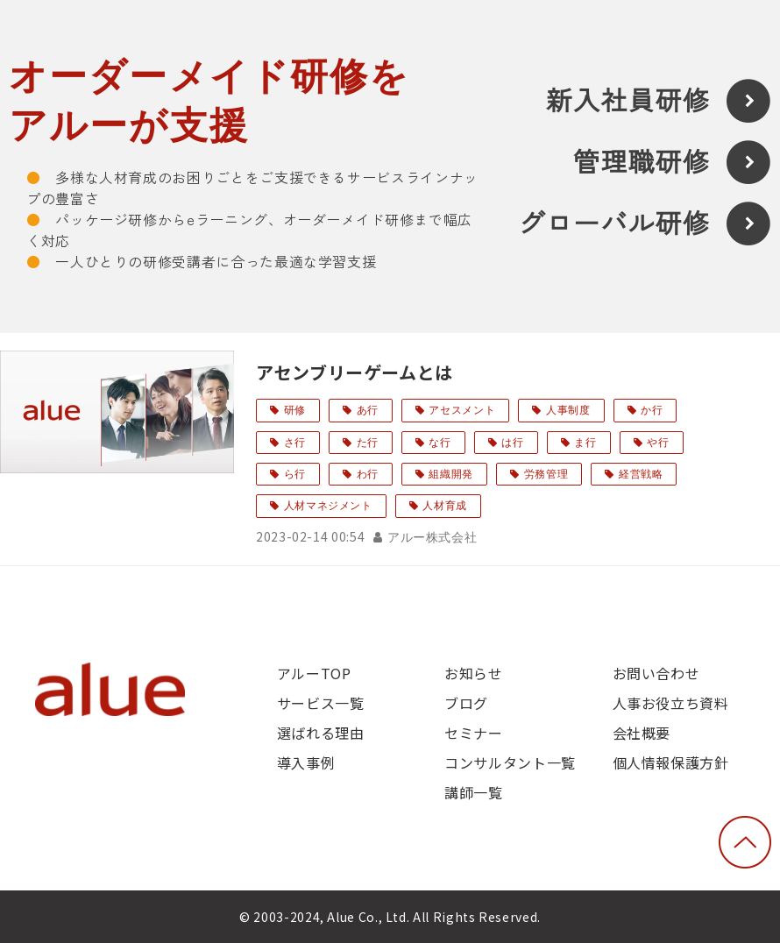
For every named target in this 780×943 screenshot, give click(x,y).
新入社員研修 (628, 101)
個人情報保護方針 (671, 762)
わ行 (368, 474)
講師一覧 (473, 792)
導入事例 (306, 762)
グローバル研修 (614, 223)
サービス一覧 (321, 702)
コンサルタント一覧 (510, 762)
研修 (295, 410)
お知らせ (473, 673)
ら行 (295, 474)
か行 (652, 410)
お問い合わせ (656, 673)
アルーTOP (314, 673)
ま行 (585, 442)
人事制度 (568, 410)
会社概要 (642, 732)
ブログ (466, 702)
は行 (512, 442)
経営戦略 (641, 474)
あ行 (368, 410)
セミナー (473, 732)
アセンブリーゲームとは (354, 372)
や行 (658, 442)
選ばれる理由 (321, 732)
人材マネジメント (328, 506)
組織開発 (451, 474)
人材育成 (444, 506)
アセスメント (462, 410)
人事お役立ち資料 (671, 702)
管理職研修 (641, 162)
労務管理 (546, 474)
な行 (439, 442)
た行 (368, 442)
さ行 (295, 442)
